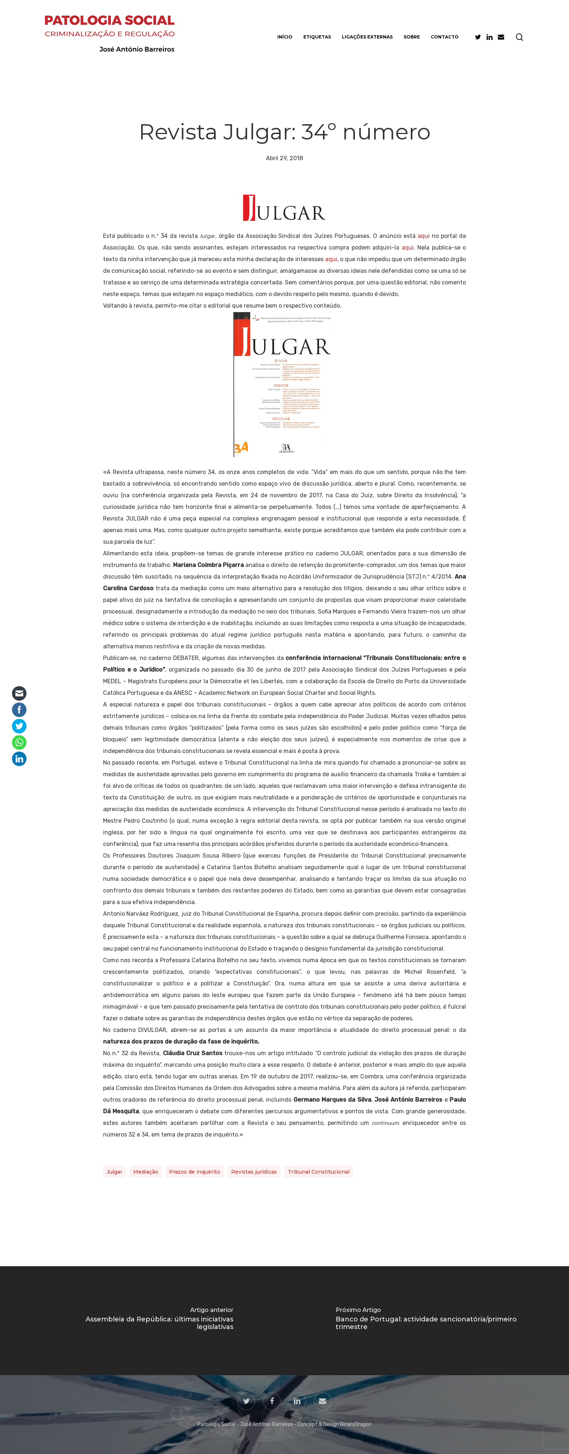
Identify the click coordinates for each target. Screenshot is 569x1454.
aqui (424, 235)
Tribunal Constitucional (318, 1172)
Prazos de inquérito (194, 1172)
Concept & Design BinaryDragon (334, 1424)
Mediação (145, 1172)
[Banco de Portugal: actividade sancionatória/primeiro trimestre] (426, 1320)
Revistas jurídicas (254, 1172)
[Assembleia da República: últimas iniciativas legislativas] (142, 1320)
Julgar (114, 1172)
